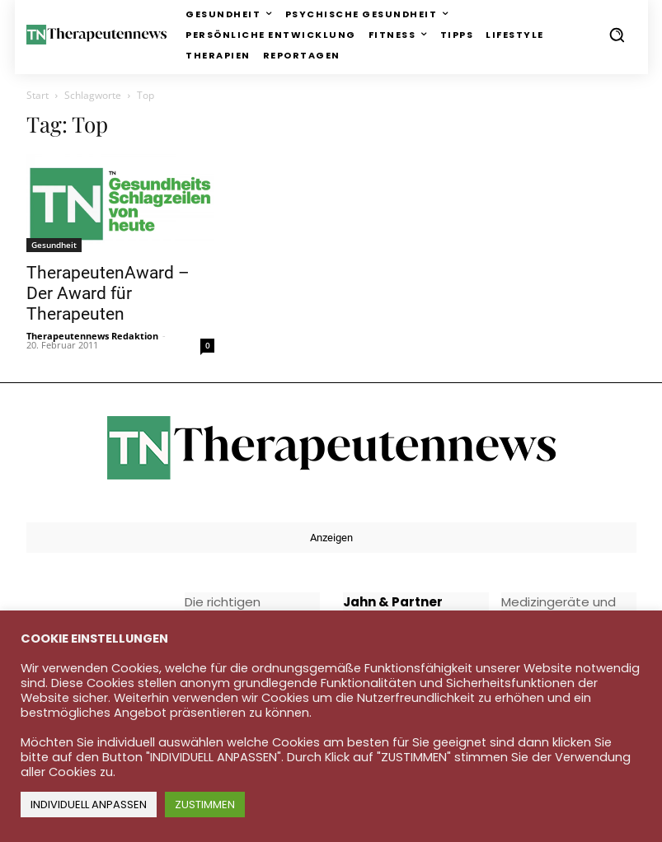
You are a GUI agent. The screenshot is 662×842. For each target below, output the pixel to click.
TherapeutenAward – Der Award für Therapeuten (108, 293)
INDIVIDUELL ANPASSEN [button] (89, 804)
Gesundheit (54, 244)
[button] (616, 34)
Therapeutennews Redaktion (92, 336)
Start (37, 95)
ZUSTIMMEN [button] (205, 804)
